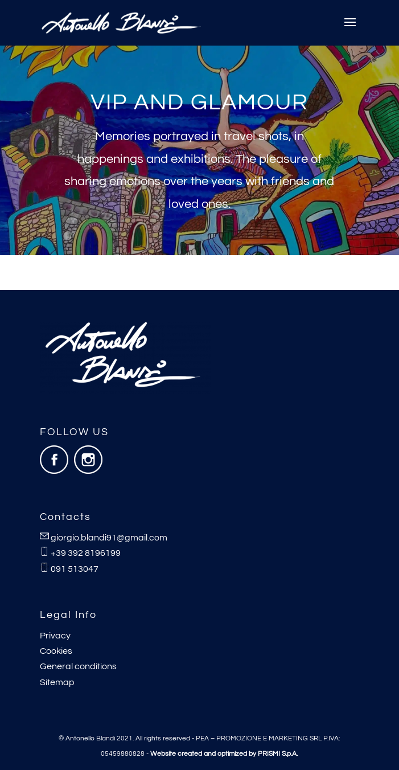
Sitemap (57, 682)
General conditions (78, 666)
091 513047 (74, 569)
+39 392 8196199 (86, 553)
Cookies (56, 651)
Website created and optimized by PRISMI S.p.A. (224, 753)
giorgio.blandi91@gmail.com (109, 537)
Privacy (55, 635)
